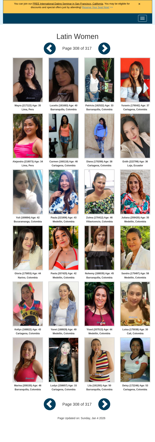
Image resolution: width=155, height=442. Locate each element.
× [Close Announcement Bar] (139, 4)
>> (97, 7)
